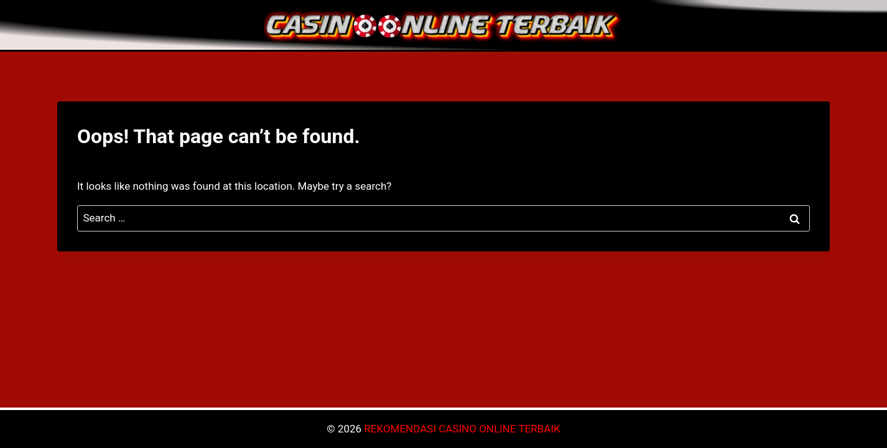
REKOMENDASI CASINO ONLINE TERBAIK (462, 428)
